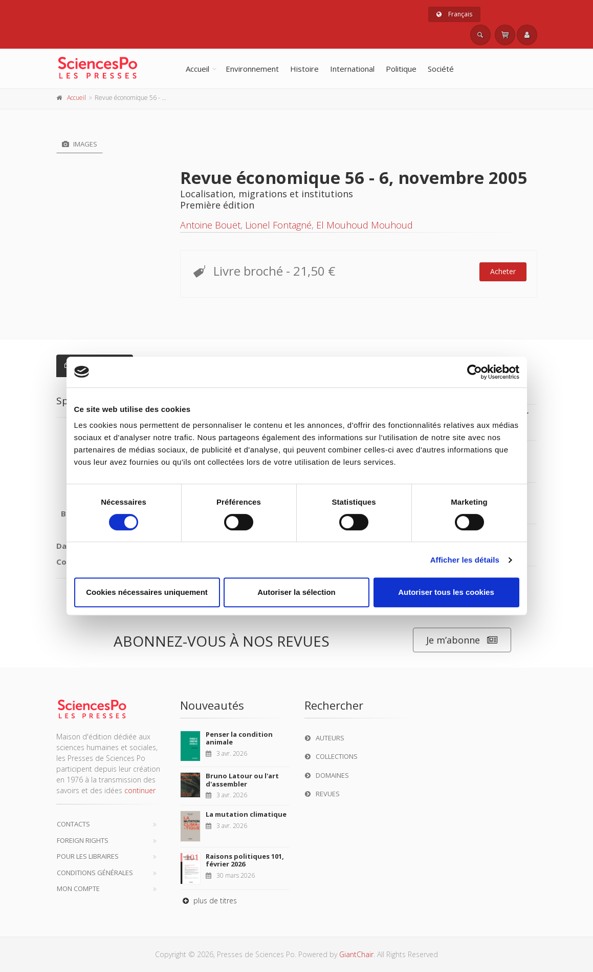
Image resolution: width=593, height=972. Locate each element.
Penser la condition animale (239, 738)
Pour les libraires (88, 856)
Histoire (304, 69)
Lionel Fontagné (278, 225)
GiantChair (356, 954)
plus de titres (208, 900)
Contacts (73, 824)
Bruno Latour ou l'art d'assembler (242, 780)
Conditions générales (95, 872)
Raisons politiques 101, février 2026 (245, 860)
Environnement (252, 69)
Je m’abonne (462, 640)
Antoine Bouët (210, 225)
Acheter (503, 271)
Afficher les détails (464, 559)
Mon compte (78, 888)
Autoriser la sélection (296, 592)
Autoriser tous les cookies (446, 592)
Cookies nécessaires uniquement (147, 592)
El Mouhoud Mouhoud (364, 225)
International (352, 69)
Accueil (197, 69)
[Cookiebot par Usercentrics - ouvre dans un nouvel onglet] (474, 372)
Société (441, 69)
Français (454, 14)
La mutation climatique (246, 814)
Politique (401, 69)
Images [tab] (79, 144)
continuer (140, 790)
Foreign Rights (82, 840)
